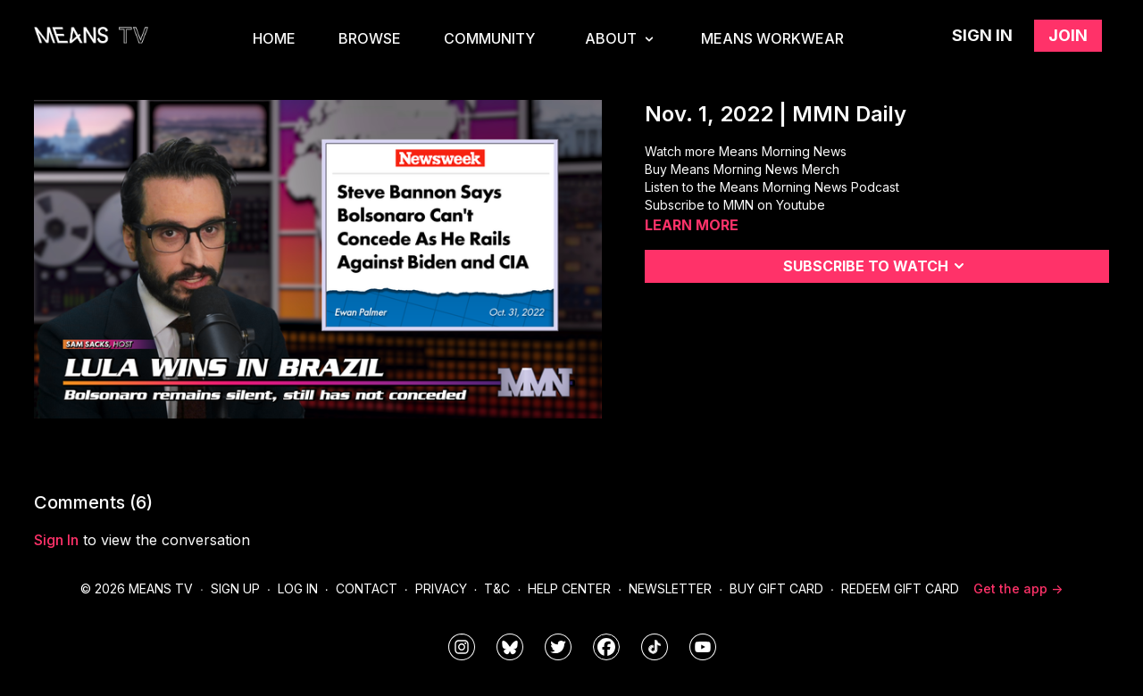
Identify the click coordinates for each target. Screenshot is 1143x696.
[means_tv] (461, 647)
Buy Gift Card (776, 588)
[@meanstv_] (654, 647)
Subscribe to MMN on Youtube (735, 204)
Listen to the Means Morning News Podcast (772, 187)
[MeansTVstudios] (509, 647)
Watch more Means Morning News (746, 151)
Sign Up (235, 588)
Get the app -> (1018, 588)
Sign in (982, 35)
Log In (298, 588)
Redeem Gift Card (900, 588)
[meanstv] (606, 647)
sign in (56, 540)
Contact (366, 588)
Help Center (569, 588)
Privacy (441, 588)
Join (1068, 35)
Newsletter (670, 588)
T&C (497, 588)
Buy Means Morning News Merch (742, 169)
